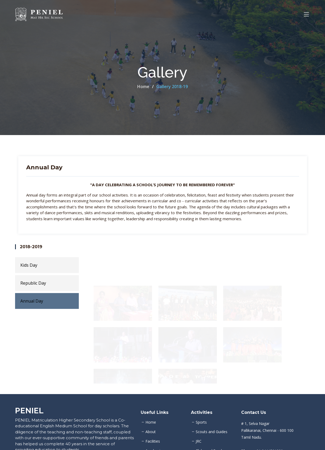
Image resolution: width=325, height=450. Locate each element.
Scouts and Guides (211, 432)
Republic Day (33, 283)
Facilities (152, 441)
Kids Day (28, 265)
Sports (201, 422)
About (150, 432)
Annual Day (31, 301)
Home (143, 86)
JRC (199, 441)
